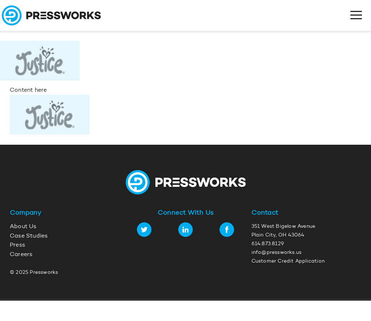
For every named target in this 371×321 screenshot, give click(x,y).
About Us (23, 227)
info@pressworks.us (276, 252)
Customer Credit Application (288, 261)
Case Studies (28, 236)
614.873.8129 (267, 244)
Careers (21, 255)
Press (17, 245)
